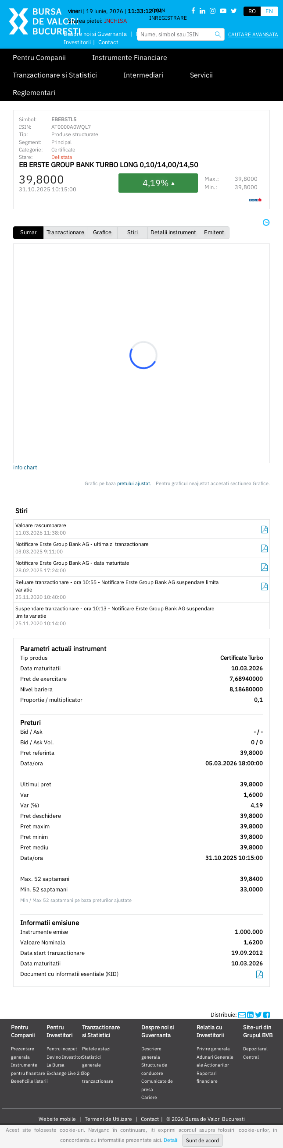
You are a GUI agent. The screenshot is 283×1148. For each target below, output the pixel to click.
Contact (150, 1119)
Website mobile (57, 1119)
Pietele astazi (96, 1049)
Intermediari (143, 74)
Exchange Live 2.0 (65, 1073)
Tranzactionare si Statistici (55, 74)
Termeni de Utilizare (108, 1119)
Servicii (201, 74)
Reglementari (34, 92)
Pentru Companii (39, 57)
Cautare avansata (253, 34)
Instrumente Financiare (129, 57)
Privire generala (213, 1049)
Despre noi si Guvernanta (95, 34)
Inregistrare (168, 17)
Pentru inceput (62, 1049)
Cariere (149, 1097)
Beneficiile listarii (29, 1081)
